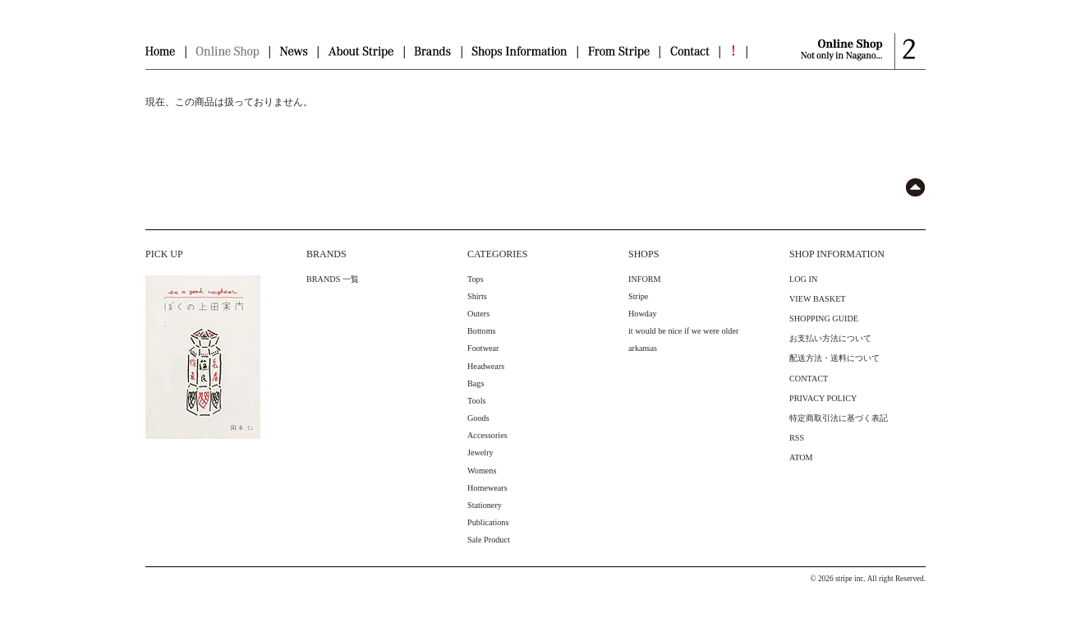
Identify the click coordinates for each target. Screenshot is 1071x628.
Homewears (487, 487)
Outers (478, 313)
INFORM (644, 279)
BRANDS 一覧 (332, 279)
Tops (475, 279)
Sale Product (488, 539)
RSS (796, 437)
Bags (475, 383)
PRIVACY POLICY (823, 398)
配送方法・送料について (834, 357)
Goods (478, 418)
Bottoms (481, 330)
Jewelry (480, 452)
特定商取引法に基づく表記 (838, 418)
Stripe (638, 296)
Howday (642, 313)
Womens (481, 470)
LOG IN (803, 279)
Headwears (485, 366)
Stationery (484, 505)
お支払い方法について (830, 338)
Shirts (477, 296)
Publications (487, 522)
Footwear (483, 348)
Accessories (487, 435)
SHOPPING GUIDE (823, 318)
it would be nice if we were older (683, 330)
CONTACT (808, 378)
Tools (476, 400)
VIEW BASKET (817, 298)
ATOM (801, 457)
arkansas (642, 348)
